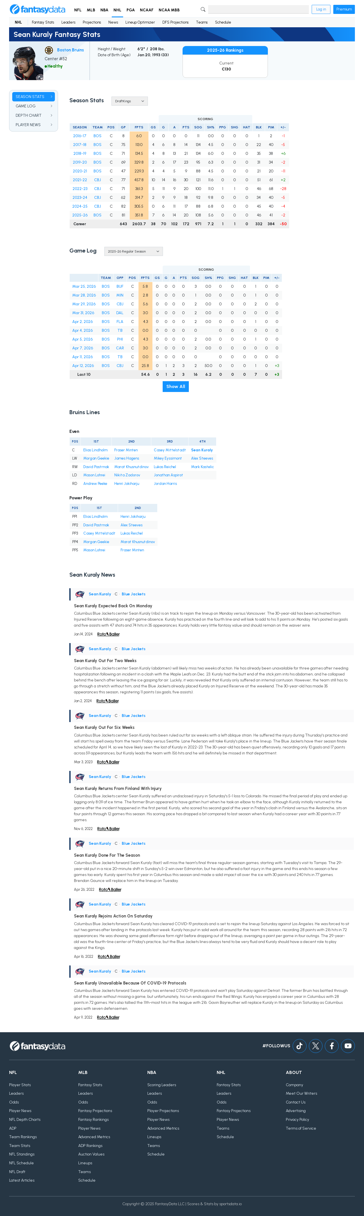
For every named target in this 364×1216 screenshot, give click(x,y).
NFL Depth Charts (24, 1119)
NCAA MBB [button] (169, 10)
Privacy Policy (297, 1119)
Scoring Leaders (161, 1084)
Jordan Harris (165, 483)
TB (120, 330)
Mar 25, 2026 (84, 286)
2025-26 (80, 215)
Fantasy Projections (95, 1111)
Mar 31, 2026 (83, 312)
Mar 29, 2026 (84, 304)
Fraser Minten (126, 450)
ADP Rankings (90, 1145)
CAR (120, 348)
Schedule (223, 22)
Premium (344, 9)
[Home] (37, 9)
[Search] (258, 9)
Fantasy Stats (43, 22)
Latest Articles (21, 1180)
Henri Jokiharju (126, 483)
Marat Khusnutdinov (131, 467)
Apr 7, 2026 (82, 348)
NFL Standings (21, 1154)
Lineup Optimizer (140, 22)
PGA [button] (131, 10)
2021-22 (80, 180)
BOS (98, 136)
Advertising (296, 1111)
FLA (120, 321)
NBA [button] (104, 10)
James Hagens (126, 458)
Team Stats (19, 1145)
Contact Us (295, 1102)
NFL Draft (17, 1171)
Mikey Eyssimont (168, 458)
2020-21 (80, 171)
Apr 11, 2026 (82, 356)
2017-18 (79, 144)
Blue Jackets (134, 594)
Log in (321, 9)
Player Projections (163, 1111)
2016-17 (79, 136)
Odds (14, 1102)
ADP (12, 1128)
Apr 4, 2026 (82, 330)
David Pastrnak (96, 467)
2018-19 (79, 153)
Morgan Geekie (96, 458)
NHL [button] (117, 10)
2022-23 (80, 188)
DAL (119, 312)
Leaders (68, 22)
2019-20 (80, 162)
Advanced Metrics (94, 1136)
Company (294, 1084)
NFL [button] (78, 10)
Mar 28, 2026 (84, 295)
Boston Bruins (70, 50)
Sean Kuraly (202, 450)
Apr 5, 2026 (82, 339)
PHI (120, 339)
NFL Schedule (21, 1163)
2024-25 (80, 206)
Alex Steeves (202, 458)
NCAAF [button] (147, 10)
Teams (202, 22)
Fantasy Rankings (93, 1119)
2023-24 (80, 197)
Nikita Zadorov (127, 475)
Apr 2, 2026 (82, 321)
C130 (226, 69)
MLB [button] (91, 10)
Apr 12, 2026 (83, 365)
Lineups (85, 1163)
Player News (20, 1111)
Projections (92, 22)
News (113, 22)
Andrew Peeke (95, 483)
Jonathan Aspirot (168, 475)
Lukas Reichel (165, 467)
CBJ (97, 180)
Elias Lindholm (95, 450)
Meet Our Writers (301, 1093)
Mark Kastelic (202, 467)
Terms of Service (301, 1128)
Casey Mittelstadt (170, 450)
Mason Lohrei (94, 475)
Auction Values (91, 1154)
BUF (120, 286)
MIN (119, 295)
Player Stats (20, 1084)
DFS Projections (175, 22)
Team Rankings (23, 1136)
